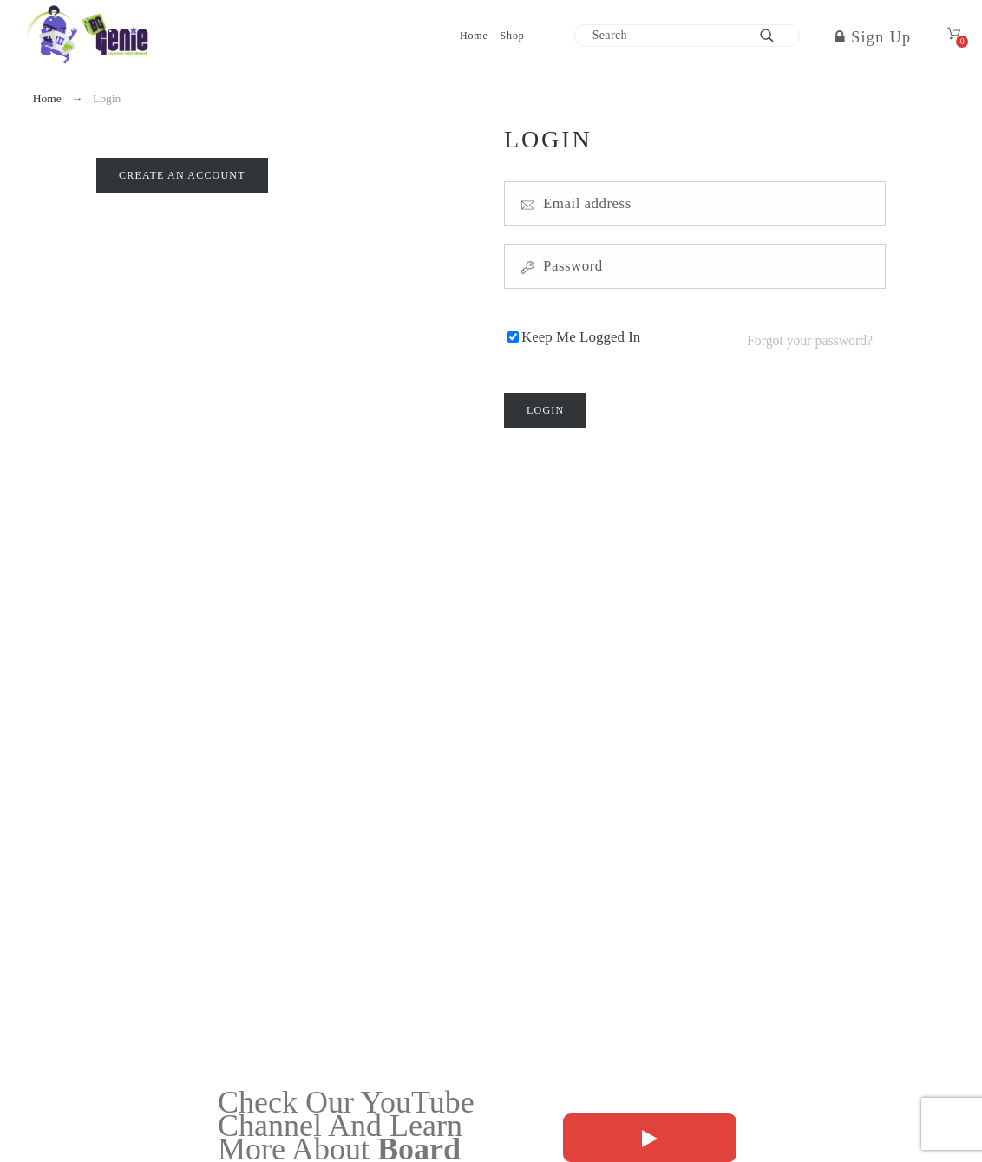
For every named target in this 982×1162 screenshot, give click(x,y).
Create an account (182, 175)
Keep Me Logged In (580, 333)
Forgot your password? (810, 333)
